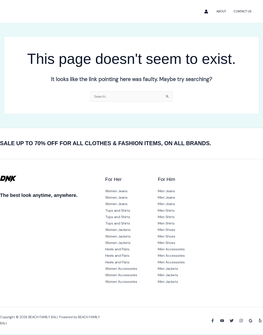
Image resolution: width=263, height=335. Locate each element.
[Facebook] (213, 322)
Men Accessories (171, 250)
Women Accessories (121, 269)
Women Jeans (116, 191)
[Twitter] (232, 322)
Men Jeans (166, 191)
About (224, 11)
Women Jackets (118, 230)
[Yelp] (260, 322)
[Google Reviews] (251, 322)
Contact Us (243, 11)
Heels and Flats (117, 250)
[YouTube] (222, 322)
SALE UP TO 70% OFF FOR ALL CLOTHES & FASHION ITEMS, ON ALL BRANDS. (110, 143)
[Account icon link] (210, 11)
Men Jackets (168, 269)
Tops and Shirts (118, 210)
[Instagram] (241, 322)
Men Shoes (166, 230)
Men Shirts (166, 210)
